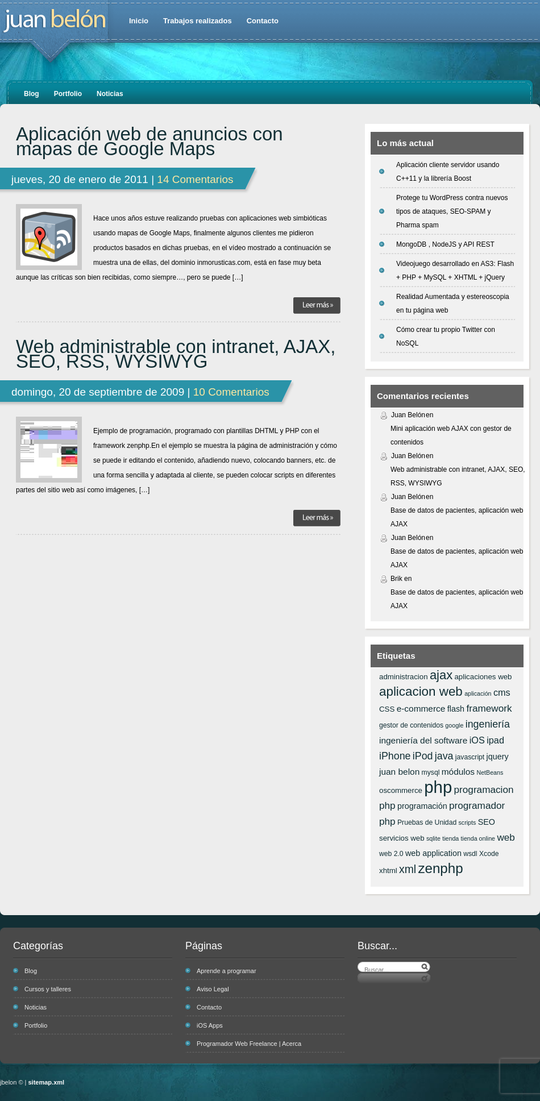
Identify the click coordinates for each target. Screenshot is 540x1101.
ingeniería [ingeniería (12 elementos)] (488, 724)
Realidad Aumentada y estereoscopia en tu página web (452, 303)
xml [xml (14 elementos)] (407, 869)
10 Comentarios (231, 392)
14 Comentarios (195, 179)
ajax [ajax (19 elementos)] (441, 675)
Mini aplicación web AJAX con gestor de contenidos (451, 435)
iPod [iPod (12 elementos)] (423, 756)
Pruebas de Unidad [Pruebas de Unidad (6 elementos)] (426, 822)
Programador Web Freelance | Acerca (249, 1043)
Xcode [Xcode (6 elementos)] (489, 854)
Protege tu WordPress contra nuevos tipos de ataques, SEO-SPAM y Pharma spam (452, 211)
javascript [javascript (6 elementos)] (469, 757)
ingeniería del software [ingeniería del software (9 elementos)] (423, 740)
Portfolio (68, 94)
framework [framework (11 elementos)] (489, 708)
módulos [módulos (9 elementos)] (458, 771)
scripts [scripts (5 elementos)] (467, 822)
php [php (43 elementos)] (438, 787)
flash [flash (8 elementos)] (455, 708)
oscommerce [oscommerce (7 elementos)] (400, 790)
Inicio (138, 20)
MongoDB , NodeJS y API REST (445, 244)
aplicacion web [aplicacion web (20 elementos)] (421, 691)
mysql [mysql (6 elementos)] (431, 772)
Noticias (110, 94)
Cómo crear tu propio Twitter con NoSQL (445, 336)
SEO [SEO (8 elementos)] (486, 821)
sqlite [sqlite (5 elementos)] (433, 838)
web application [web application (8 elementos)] (433, 853)
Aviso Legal (213, 989)
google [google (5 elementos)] (454, 725)
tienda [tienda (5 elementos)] (450, 838)
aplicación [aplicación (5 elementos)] (477, 693)
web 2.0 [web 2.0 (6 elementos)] (391, 854)
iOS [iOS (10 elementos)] (477, 740)
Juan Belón (408, 415)
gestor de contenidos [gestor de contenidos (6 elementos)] (411, 725)
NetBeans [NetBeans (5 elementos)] (489, 772)
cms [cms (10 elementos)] (501, 692)
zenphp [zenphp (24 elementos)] (440, 868)
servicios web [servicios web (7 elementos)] (402, 838)
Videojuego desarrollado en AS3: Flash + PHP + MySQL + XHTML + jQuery (455, 270)
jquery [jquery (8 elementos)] (498, 756)
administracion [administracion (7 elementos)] (403, 676)
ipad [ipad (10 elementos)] (495, 740)
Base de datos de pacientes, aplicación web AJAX (457, 517)
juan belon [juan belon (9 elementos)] (399, 771)
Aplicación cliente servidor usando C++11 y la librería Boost (447, 171)
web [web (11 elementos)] (505, 837)
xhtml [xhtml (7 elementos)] (388, 870)
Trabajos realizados (197, 20)
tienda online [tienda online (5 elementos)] (478, 838)
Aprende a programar (226, 970)
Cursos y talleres (47, 989)
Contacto (263, 20)
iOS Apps (210, 1025)
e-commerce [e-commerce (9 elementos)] (421, 708)
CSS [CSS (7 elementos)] (386, 709)
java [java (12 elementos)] (444, 756)
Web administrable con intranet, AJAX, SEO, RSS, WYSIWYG (176, 354)
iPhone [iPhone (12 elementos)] (394, 756)
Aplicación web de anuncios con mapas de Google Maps (149, 141)
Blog (31, 94)
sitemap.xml (46, 1082)
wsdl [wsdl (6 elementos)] (470, 854)
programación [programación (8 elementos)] (422, 806)
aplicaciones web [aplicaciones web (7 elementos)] (483, 676)
